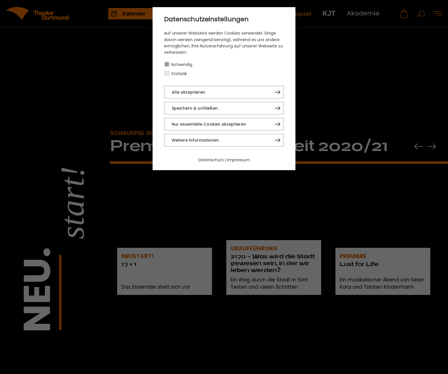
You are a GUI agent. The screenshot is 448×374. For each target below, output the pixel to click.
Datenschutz (211, 160)
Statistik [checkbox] (179, 74)
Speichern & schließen (195, 108)
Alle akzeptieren (188, 92)
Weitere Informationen (195, 140)
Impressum (238, 160)
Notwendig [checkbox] (181, 64)
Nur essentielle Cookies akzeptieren (209, 124)
